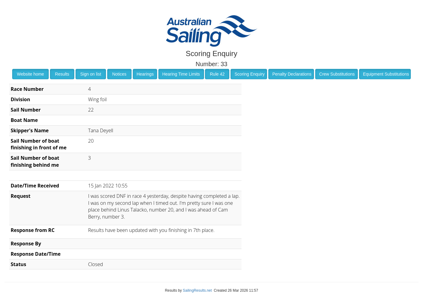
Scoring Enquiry (249, 74)
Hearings (145, 74)
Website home (30, 74)
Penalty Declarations (291, 74)
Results (62, 74)
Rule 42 (217, 74)
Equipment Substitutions (386, 74)
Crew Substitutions (337, 74)
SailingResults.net (197, 290)
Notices (119, 74)
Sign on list (90, 74)
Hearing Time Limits (181, 74)
